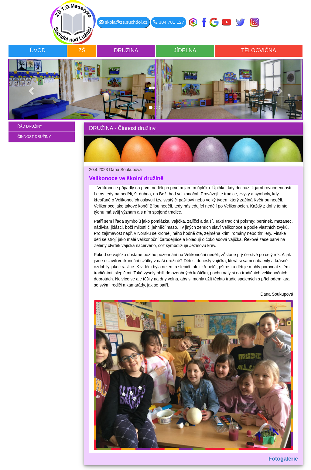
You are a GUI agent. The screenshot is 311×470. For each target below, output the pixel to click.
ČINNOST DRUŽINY (32, 137)
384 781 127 (168, 22)
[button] (30, 89)
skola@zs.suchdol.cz (123, 22)
